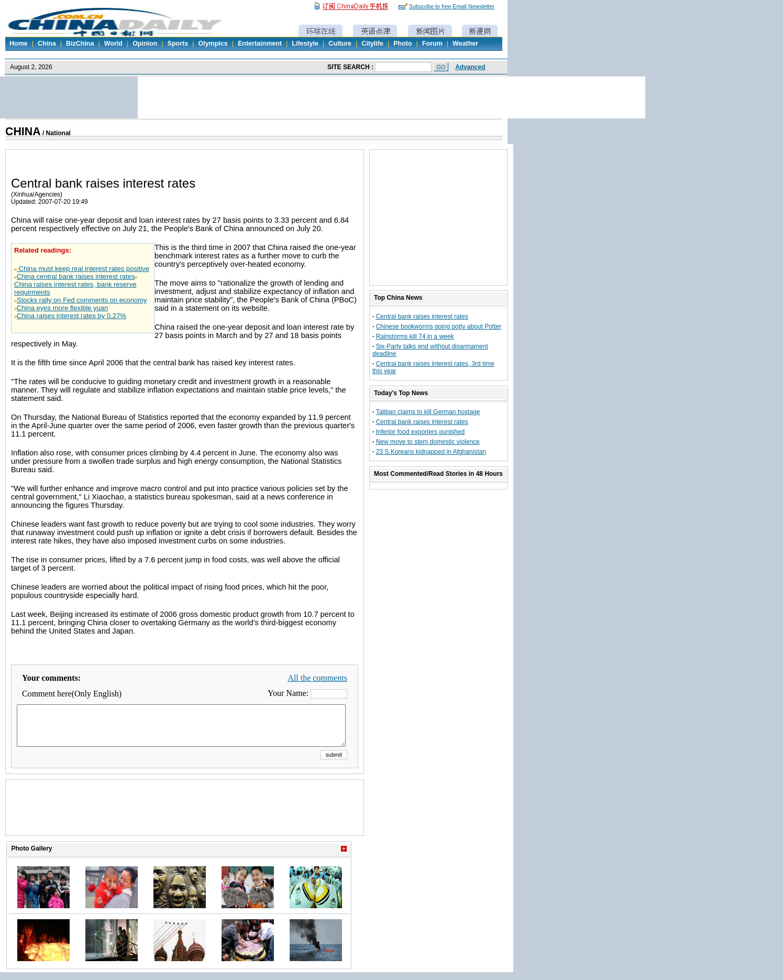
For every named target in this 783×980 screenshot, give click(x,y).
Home (18, 43)
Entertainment (260, 43)
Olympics (212, 43)
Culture (339, 43)
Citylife (372, 43)
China (47, 43)
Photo (402, 43)
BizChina (80, 43)
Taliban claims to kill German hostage (428, 412)
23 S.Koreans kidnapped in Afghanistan (431, 451)
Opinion (145, 43)
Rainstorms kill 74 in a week (415, 336)
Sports (178, 43)
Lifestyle (305, 43)
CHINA (23, 131)
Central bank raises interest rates (422, 316)
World (113, 43)
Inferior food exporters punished (420, 431)
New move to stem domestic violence (428, 441)
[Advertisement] (184, 820)
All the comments (317, 677)
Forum (432, 43)
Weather (465, 43)
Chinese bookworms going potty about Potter (438, 326)
